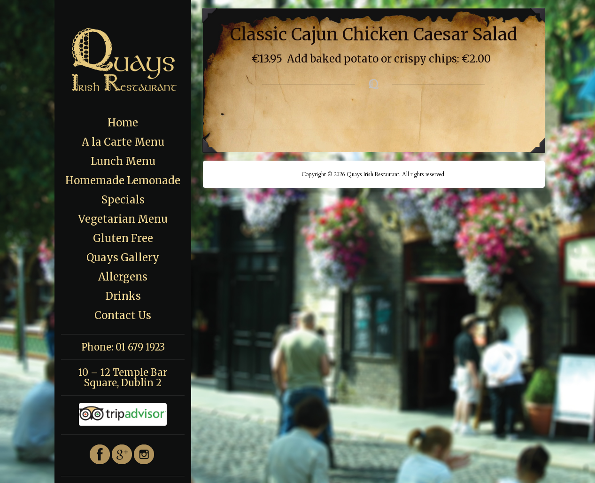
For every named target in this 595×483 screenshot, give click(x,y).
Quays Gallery (122, 257)
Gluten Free (123, 238)
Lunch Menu (123, 161)
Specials (123, 199)
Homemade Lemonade (122, 180)
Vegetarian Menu (123, 219)
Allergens (122, 276)
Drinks (123, 296)
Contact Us (122, 315)
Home (123, 122)
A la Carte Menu (123, 141)
